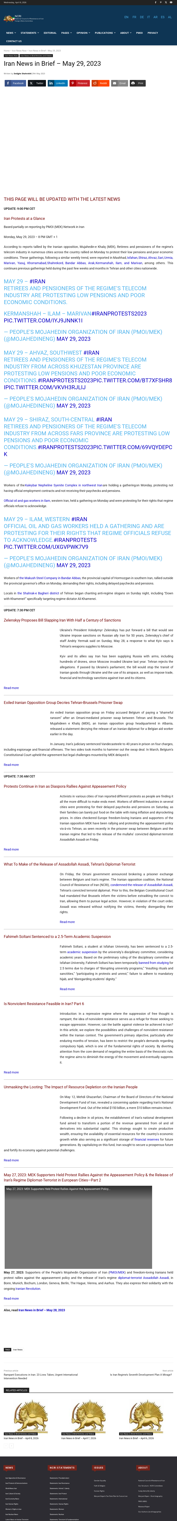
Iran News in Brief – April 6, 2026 (135, 1400)
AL (170, 17)
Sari (160, 257)
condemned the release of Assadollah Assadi (141, 874)
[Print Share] (138, 83)
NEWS (9, 1429)
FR (134, 17)
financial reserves (31, 1107)
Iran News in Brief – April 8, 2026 (20, 1400)
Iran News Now (19, 50)
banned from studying (154, 946)
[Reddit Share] (100, 83)
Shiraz (142, 257)
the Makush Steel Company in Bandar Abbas (50, 578)
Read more (11, 682)
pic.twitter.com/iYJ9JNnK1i (43, 320)
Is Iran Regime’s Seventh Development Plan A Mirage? (141, 1336)
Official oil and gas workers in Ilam (27, 500)
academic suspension (82, 936)
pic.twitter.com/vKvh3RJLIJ (45, 387)
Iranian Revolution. (28, 1250)
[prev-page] (6, 1408)
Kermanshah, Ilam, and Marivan (119, 263)
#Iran (37, 281)
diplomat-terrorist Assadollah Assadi (143, 1240)
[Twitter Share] (37, 83)
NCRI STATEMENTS (62, 1429)
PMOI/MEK (117, 1234)
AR (155, 17)
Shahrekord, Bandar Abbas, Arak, (71, 263)
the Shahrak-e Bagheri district (38, 593)
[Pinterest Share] (79, 83)
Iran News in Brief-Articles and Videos (36, 55)
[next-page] (11, 1408)
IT (148, 17)
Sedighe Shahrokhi (22, 73)
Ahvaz (152, 257)
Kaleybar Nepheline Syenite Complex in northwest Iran (64, 485)
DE (142, 17)
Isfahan (132, 257)
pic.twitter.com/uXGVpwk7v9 (46, 547)
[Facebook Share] (15, 83)
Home (7, 50)
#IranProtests (75, 540)
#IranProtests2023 (119, 313)
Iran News (17, 1311)
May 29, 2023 (74, 339)
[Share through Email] (119, 83)
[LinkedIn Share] (58, 83)
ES (163, 17)
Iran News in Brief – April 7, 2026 (77, 1400)
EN (126, 17)
